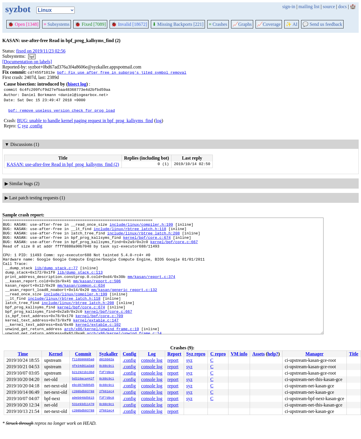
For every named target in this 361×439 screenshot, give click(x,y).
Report (174, 353)
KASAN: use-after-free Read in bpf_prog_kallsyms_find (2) (63, 164)
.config (35, 125)
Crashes (218, 24)
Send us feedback (322, 24)
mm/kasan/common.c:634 (81, 299)
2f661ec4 (106, 392)
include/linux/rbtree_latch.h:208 (143, 236)
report (172, 360)
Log (152, 353)
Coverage (268, 24)
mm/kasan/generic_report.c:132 (124, 304)
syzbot (18, 9)
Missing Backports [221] (177, 24)
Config (129, 353)
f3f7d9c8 (106, 373)
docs (342, 6)
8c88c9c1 (106, 366)
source (329, 6)
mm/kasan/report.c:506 (97, 294)
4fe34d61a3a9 (83, 366)
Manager (314, 353)
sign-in (288, 6)
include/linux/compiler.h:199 (141, 226)
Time (23, 353)
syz (25, 125)
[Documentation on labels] (27, 61)
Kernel (55, 353)
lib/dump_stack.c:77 (56, 278)
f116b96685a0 (83, 360)
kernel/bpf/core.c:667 (174, 247)
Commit (83, 353)
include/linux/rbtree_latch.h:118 (130, 231)
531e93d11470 (83, 404)
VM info (239, 353)
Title (353, 353)
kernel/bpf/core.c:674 (147, 241)
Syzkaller (108, 353)
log (159, 120)
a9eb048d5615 (83, 398)
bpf (31, 56)
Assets (258, 353)
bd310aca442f (83, 379)
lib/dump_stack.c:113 (80, 283)
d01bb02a (106, 360)
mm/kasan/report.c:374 (151, 288)
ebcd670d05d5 (83, 385)
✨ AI (291, 24)
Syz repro (195, 353)
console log (151, 360)
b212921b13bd (83, 373)
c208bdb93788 (83, 392)
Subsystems (56, 24)
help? (272, 353)
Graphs (242, 24)
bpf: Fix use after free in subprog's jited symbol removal (121, 72)
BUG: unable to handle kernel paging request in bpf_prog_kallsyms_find (85, 120)
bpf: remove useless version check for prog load (61, 110)
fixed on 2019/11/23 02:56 (41, 50)
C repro (218, 353)
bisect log (77, 84)
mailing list (309, 6)
